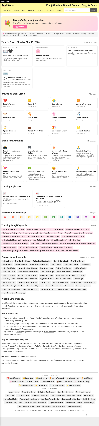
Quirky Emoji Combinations (46, 392)
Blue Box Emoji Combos (74, 402)
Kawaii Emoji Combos (83, 392)
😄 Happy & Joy (28, 378)
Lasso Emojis (85, 264)
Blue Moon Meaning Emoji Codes (13, 229)
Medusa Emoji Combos (63, 279)
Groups (16, 10)
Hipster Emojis (89, 402)
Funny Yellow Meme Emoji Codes (29, 406)
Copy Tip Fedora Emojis (41, 240)
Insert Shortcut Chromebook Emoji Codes (44, 243)
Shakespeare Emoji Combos (71, 399)
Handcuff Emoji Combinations (27, 268)
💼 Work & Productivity (64, 381)
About (59, 10)
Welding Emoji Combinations (29, 399)
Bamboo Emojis (76, 282)
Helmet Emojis (63, 289)
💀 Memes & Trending (57, 385)
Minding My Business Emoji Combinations (78, 233)
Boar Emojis (69, 286)
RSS (83, 410)
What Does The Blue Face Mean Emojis (15, 243)
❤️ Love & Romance (13, 378)
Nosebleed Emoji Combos (54, 286)
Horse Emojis (78, 279)
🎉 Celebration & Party (81, 381)
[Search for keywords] (77, 10)
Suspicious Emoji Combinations (28, 272)
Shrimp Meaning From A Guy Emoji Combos (65, 240)
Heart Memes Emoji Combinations (13, 293)
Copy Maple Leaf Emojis (30, 289)
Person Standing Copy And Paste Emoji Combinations (77, 243)
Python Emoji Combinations (42, 261)
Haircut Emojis (88, 395)
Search (93, 10)
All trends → (93, 187)
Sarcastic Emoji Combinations (27, 279)
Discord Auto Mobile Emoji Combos (77, 229)
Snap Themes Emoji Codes (53, 233)
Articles (31, 10)
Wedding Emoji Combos (63, 268)
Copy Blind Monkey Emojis (11, 236)
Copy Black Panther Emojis (50, 399)
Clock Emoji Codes (8, 279)
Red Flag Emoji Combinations (27, 275)
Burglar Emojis (7, 264)
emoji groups (14, 324)
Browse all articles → (90, 42)
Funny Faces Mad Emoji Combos (67, 251)
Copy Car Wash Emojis (56, 402)
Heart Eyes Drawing (79, 34)
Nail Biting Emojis (80, 268)
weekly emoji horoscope (12, 335)
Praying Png (15, 35)
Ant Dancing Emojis (52, 236)
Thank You (31, 34)
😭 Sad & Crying (41, 378)
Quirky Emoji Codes (8, 268)
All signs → (94, 213)
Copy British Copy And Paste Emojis (42, 251)
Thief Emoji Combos (77, 261)
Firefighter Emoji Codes (23, 261)
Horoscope (50, 10)
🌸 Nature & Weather (17, 381)
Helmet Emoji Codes (10, 399)
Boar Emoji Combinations (40, 395)
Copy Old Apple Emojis (55, 229)
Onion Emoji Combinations (11, 289)
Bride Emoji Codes (89, 282)
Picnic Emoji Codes (8, 272)
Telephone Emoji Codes (78, 289)
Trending (40, 10)
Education (48, 34)
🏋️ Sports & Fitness (47, 381)
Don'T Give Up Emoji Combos (28, 247)
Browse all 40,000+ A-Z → (89, 257)
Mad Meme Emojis (78, 275)
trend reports (49, 332)
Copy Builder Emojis (46, 268)
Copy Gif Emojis (56, 264)
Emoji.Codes (24, 410)
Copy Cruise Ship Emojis (35, 286)
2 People (24, 35)
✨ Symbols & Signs (73, 385)
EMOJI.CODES (5, 1)
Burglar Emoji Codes (28, 392)
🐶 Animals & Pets (72, 378)
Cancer (23, 34)
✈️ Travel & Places (32, 381)
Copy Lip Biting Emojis (61, 261)
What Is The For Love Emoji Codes (73, 236)
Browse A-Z (7, 10)
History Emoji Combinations (39, 264)
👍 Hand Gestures (41, 385)
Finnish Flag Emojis (88, 399)
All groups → (93, 94)
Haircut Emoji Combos (48, 289)
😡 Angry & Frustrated (56, 378)
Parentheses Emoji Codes (13, 402)
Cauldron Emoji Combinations (27, 282)
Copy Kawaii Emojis (47, 272)
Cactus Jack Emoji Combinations (35, 402)
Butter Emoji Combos (63, 275)
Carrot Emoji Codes (8, 275)
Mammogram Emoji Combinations (53, 406)
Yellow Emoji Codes (21, 264)
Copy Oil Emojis (45, 282)
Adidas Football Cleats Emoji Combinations (16, 240)
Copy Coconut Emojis (47, 279)
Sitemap (77, 410)
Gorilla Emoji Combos (71, 264)
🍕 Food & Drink (86, 378)
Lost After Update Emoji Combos (33, 236)
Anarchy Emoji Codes (83, 286)
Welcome (40, 34)
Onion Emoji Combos (74, 395)
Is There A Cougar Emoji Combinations (15, 251)
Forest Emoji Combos (64, 272)
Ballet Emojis (77, 272)
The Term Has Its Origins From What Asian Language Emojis (22, 233)
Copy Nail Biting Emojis (65, 392)
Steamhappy (33, 35)
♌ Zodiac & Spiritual (25, 385)
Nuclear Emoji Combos (60, 282)
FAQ (23, 10)
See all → (94, 226)
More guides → (92, 141)
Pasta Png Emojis (46, 247)
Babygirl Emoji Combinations (36, 229)
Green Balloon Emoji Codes (63, 247)
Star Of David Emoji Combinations (13, 286)
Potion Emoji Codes (8, 282)
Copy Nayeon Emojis (9, 247)
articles (19, 332)
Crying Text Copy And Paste (62, 34)
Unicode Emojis (7, 261)
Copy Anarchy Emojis (58, 395)
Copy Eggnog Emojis (74, 406)
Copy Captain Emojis (46, 275)
